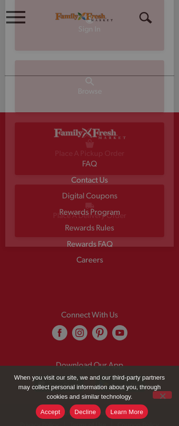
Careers (89, 260)
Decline (85, 411)
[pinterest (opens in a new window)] (99, 336)
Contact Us (89, 180)
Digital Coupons (89, 196)
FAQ (89, 164)
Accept (50, 411)
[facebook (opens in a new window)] (59, 336)
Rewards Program (89, 212)
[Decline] (162, 395)
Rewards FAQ (90, 244)
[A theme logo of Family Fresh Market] (84, 16)
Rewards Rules (89, 228)
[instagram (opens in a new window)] (79, 336)
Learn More (126, 411)
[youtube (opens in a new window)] (119, 336)
